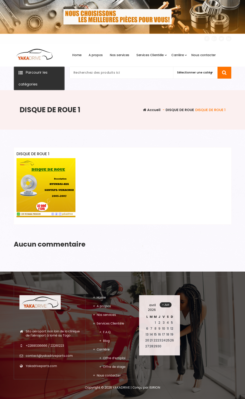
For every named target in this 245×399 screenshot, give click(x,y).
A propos (104, 373)
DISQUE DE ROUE (180, 109)
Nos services (106, 382)
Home (101, 365)
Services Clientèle (110, 391)
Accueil (152, 109)
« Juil (165, 372)
